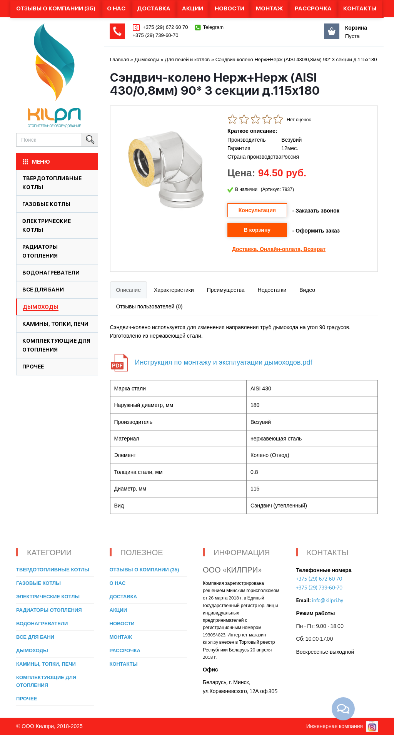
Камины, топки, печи (55, 324)
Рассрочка (313, 8)
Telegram (213, 27)
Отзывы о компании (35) (55, 8)
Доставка (153, 8)
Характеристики (174, 290)
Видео (307, 290)
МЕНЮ (36, 162)
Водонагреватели (51, 273)
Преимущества (226, 290)
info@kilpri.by (327, 600)
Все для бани (43, 289)
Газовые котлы (46, 204)
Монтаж (269, 8)
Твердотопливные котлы (52, 570)
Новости (229, 8)
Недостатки (272, 290)
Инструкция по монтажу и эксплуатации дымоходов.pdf (223, 362)
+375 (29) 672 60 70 (165, 27)
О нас (116, 8)
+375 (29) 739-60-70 (156, 35)
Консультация (257, 210)
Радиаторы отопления (49, 610)
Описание (128, 290)
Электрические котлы (48, 596)
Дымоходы (40, 307)
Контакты (359, 8)
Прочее (33, 366)
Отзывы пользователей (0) (149, 306)
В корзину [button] (257, 230)
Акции (192, 8)
